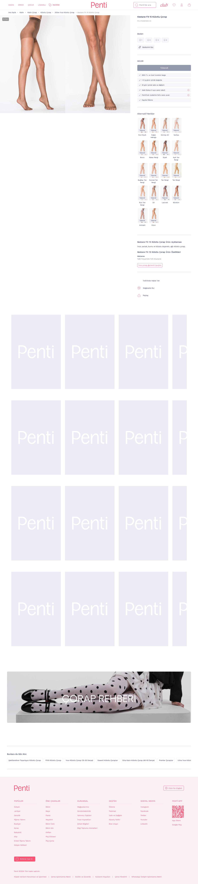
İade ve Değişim (115, 815)
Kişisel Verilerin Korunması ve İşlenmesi (30, 877)
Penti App (177, 801)
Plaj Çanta (50, 841)
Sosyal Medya (148, 801)
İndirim (56, 5)
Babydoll (17, 832)
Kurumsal (82, 801)
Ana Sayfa (12, 12)
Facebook (144, 811)
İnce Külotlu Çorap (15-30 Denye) (79, 760)
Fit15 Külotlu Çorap (53, 760)
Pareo (48, 815)
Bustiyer (17, 824)
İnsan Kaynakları (84, 820)
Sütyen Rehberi (20, 845)
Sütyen (17, 807)
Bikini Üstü (50, 824)
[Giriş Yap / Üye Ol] (181, 5)
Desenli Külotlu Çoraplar (108, 760)
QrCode (178, 812)
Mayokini (49, 820)
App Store (176, 820)
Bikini (48, 807)
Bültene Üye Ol (26, 859)
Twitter (143, 815)
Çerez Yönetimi (121, 877)
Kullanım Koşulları (102, 877)
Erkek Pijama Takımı (22, 841)
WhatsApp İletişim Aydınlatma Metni (147, 877)
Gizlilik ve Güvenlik (83, 877)
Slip (15, 837)
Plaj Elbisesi (51, 837)
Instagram (145, 807)
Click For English (175, 788)
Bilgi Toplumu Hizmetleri (87, 828)
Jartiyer (17, 811)
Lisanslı (42, 5)
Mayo (48, 811)
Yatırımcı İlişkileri (84, 815)
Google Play (177, 825)
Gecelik (17, 815)
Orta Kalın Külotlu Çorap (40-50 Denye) (138, 760)
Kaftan (48, 832)
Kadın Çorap (32, 12)
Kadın (11, 5)
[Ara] (136, 5)
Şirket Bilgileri (83, 824)
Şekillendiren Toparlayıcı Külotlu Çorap (25, 760)
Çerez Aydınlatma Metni (61, 877)
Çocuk (31, 5)
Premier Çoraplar (166, 760)
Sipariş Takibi (114, 820)
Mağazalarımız (83, 807)
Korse (16, 828)
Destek (113, 801)
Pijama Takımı (19, 820)
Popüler (18, 801)
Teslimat (112, 811)
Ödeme (112, 807)
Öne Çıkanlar (53, 801)
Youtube (144, 820)
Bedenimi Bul (145, 47)
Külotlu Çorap (46, 12)
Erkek (21, 5)
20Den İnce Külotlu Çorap (64, 12)
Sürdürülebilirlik (84, 811)
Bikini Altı (49, 828)
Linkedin (144, 824)
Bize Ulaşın (113, 824)
